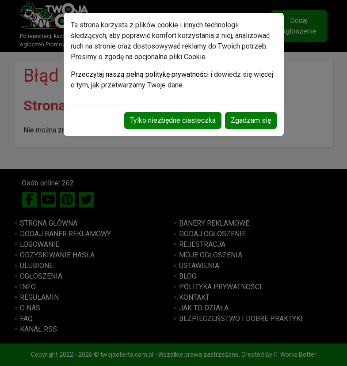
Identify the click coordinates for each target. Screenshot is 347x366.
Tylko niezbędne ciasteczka (173, 120)
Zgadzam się (251, 120)
